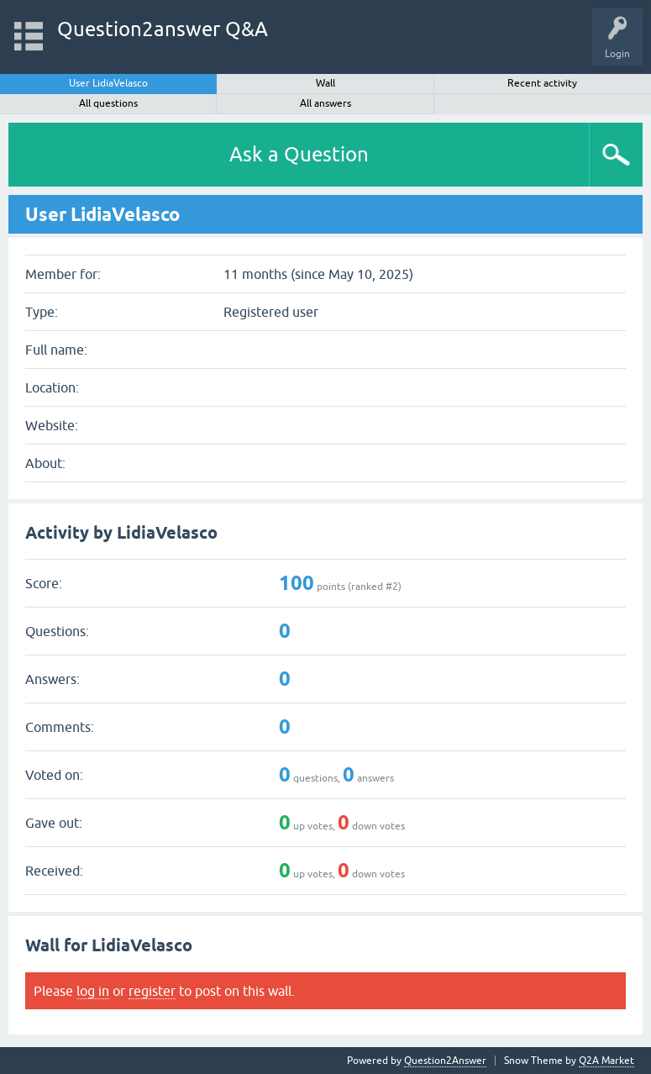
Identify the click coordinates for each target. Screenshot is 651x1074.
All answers (325, 103)
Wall (325, 83)
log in (92, 990)
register (152, 990)
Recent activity (542, 83)
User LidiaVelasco (108, 83)
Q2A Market (606, 1060)
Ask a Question (299, 154)
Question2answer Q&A (162, 29)
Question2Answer (445, 1060)
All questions (108, 103)
